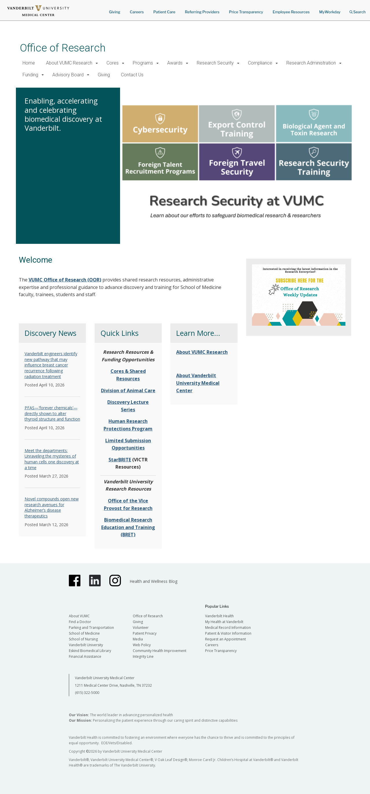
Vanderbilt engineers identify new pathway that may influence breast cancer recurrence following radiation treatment (51, 365)
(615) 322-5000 (87, 692)
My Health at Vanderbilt (224, 621)
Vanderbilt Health (219, 616)
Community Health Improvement (159, 650)
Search (357, 10)
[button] (97, 63)
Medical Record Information (228, 627)
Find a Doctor (80, 621)
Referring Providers (202, 12)
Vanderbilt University (86, 644)
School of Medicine (84, 633)
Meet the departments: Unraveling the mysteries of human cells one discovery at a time (52, 459)
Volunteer (141, 627)
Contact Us (132, 75)
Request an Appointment (225, 639)
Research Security (215, 63)
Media (138, 639)
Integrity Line (143, 656)
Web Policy (142, 644)
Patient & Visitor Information (228, 633)
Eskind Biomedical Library (90, 650)
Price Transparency (246, 12)
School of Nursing (83, 639)
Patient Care (164, 12)
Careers (137, 12)
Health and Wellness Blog (153, 581)
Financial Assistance (85, 656)
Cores (112, 63)
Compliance (260, 63)
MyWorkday (329, 12)
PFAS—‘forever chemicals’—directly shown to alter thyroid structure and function (52, 413)
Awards (175, 63)
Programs (143, 63)
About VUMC (79, 616)
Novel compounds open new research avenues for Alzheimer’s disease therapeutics (52, 507)
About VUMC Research (69, 63)
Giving (114, 12)
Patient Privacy (145, 633)
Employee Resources (291, 12)
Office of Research (63, 48)
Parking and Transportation (91, 627)
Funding (30, 75)
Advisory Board (68, 75)
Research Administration (311, 63)
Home (29, 63)
